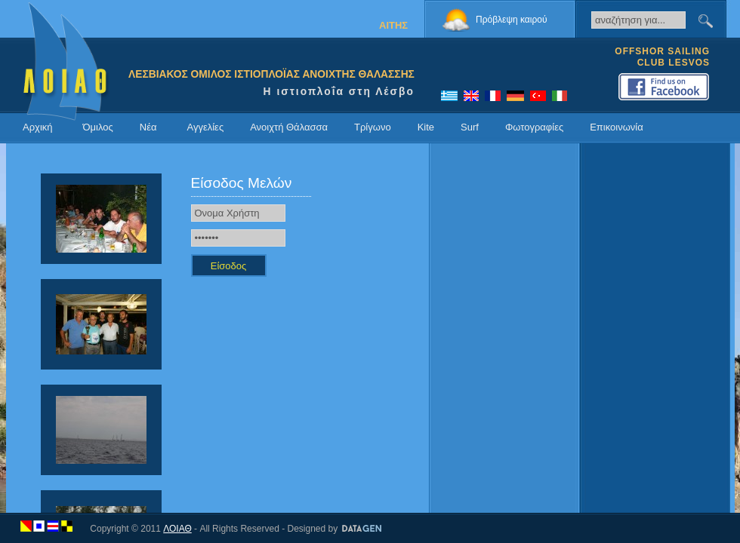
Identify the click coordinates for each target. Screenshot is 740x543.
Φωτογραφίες (534, 127)
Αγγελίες (205, 127)
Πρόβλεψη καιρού (511, 19)
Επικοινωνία (616, 127)
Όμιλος (98, 127)
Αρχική (38, 127)
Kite (426, 127)
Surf (470, 127)
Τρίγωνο (372, 127)
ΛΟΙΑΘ (177, 528)
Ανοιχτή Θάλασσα (289, 127)
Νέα (148, 127)
